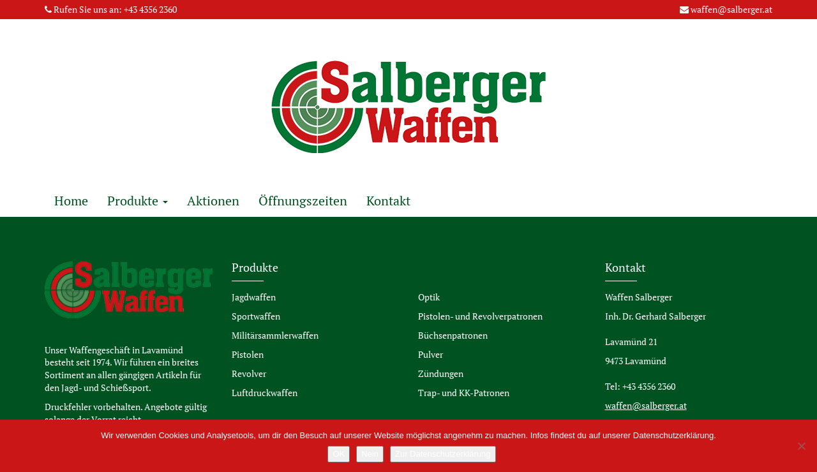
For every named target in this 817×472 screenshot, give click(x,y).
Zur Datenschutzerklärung (443, 454)
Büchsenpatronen (453, 335)
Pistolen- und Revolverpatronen (480, 316)
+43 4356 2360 (150, 9)
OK (339, 454)
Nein (370, 454)
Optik (429, 297)
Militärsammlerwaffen (275, 335)
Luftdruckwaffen (264, 393)
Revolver (249, 373)
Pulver (430, 354)
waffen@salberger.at (731, 9)
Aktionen (213, 200)
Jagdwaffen (254, 297)
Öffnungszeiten (303, 200)
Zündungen (440, 373)
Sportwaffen (256, 316)
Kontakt (388, 200)
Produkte (137, 200)
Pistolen (248, 354)
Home (71, 200)
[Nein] (801, 445)
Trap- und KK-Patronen (463, 393)
